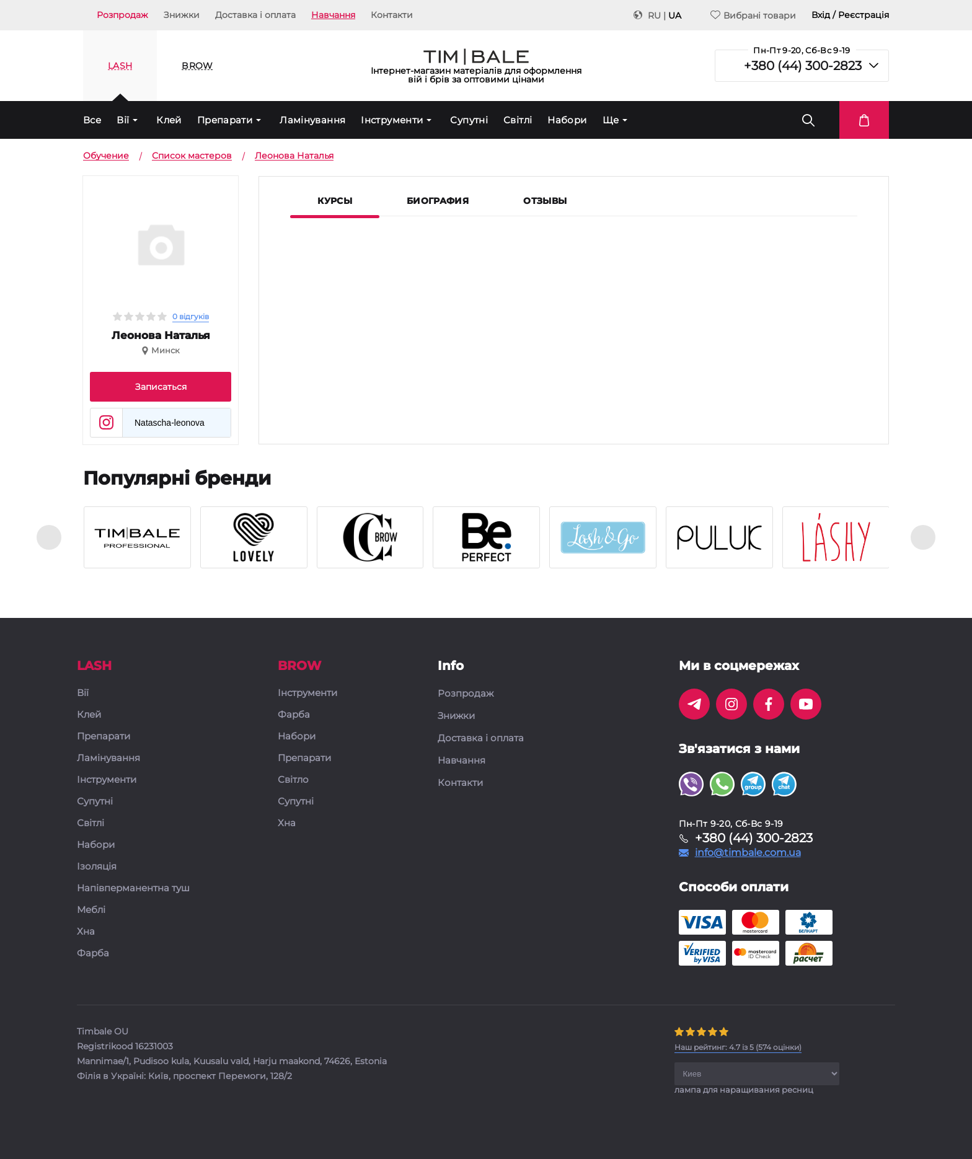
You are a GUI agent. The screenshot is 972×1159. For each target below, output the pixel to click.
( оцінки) (738, 1047)
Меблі (91, 910)
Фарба (93, 953)
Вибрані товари (753, 15)
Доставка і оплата (255, 14)
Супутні (469, 120)
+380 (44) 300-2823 (803, 65)
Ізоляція (97, 866)
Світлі (517, 120)
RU (654, 15)
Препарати (224, 120)
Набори (566, 120)
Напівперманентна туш (133, 888)
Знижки (182, 14)
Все (92, 120)
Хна (86, 931)
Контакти (392, 14)
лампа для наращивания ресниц (743, 1090)
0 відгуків (190, 316)
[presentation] (49, 537)
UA (674, 15)
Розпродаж (122, 14)
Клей (169, 120)
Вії (123, 120)
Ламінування (312, 120)
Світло (293, 780)
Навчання (333, 14)
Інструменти (392, 120)
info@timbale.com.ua (748, 853)
